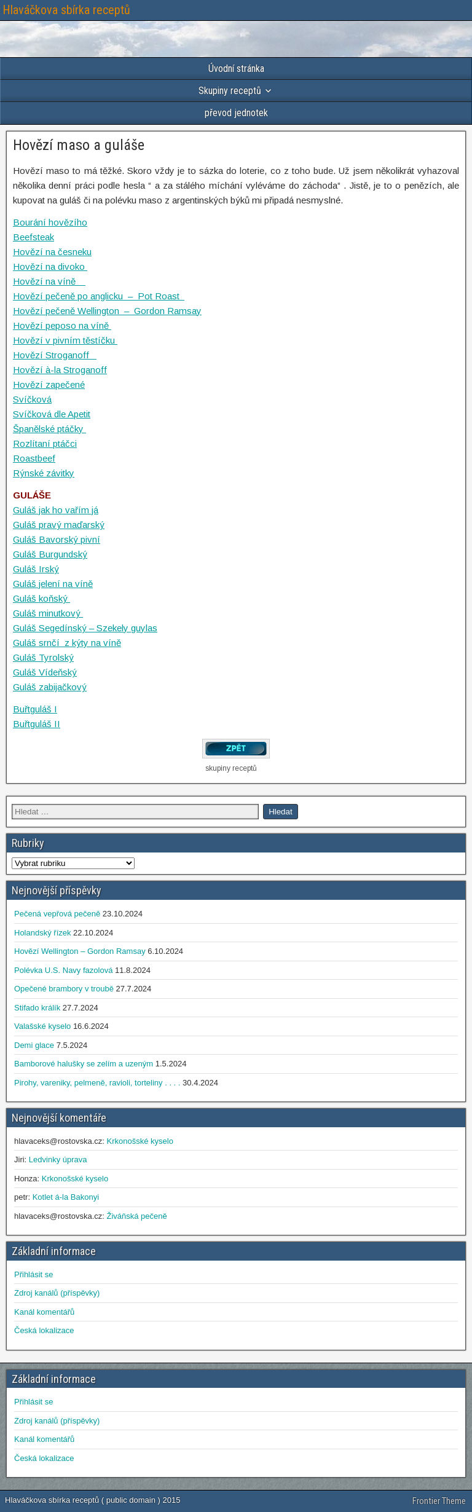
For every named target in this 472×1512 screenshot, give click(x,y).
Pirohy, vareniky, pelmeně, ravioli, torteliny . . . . (97, 1082)
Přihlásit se (33, 1274)
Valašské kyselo (42, 1026)
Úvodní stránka (236, 68)
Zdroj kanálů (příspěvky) (57, 1292)
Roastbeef (34, 458)
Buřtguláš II (36, 724)
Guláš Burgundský (50, 554)
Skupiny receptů (230, 90)
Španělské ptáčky (49, 428)
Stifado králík (37, 1007)
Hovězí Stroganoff (54, 355)
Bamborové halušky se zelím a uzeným (83, 1063)
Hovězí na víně (49, 281)
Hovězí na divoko (50, 266)
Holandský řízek (42, 932)
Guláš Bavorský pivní (56, 539)
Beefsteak (33, 237)
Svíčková (32, 399)
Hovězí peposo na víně (62, 325)
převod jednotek (236, 113)
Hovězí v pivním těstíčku (65, 340)
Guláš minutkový (48, 613)
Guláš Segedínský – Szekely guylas (85, 628)
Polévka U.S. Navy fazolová (63, 970)
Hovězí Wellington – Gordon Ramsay (80, 951)
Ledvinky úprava (58, 1159)
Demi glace (34, 1045)
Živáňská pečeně (136, 1216)
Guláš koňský (41, 598)
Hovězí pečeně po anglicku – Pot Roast (98, 296)
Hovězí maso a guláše (78, 145)
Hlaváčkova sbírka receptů (66, 9)
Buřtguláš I (35, 709)
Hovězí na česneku (52, 251)
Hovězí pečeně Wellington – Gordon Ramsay (107, 310)
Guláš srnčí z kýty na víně (67, 642)
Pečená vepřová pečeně (57, 913)
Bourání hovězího (50, 222)
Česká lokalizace (44, 1330)
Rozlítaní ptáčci (45, 443)
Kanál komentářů (44, 1312)
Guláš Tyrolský (43, 657)
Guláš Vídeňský (45, 672)
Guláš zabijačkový (50, 687)
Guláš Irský (36, 569)
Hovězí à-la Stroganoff (60, 369)
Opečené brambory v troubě (64, 988)
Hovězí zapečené (49, 384)
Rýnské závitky (43, 473)
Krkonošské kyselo (139, 1141)
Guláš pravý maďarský (58, 524)
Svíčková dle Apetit (51, 414)
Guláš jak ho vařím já (55, 510)
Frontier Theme (439, 1500)
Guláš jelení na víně (53, 583)
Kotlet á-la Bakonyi (66, 1197)
